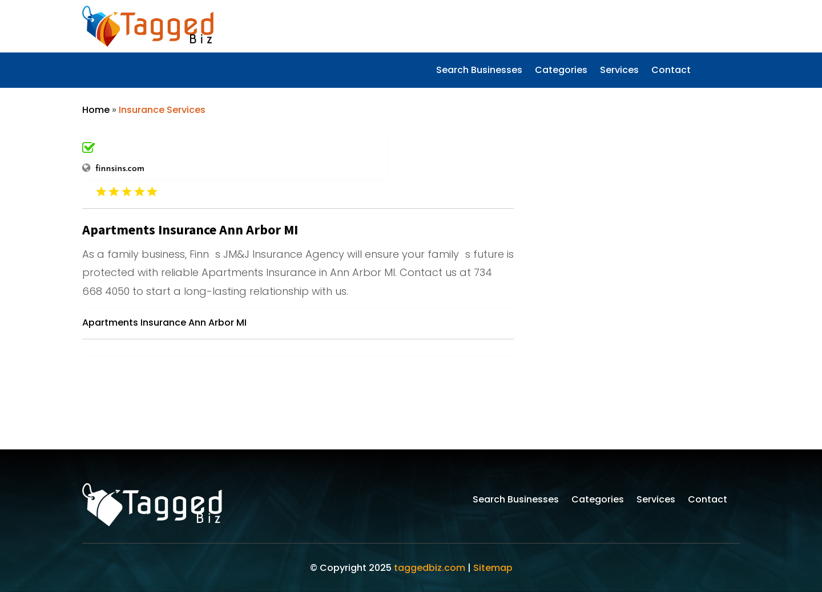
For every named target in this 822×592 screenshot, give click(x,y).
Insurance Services (162, 109)
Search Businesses (479, 71)
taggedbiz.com (429, 567)
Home (96, 109)
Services (619, 71)
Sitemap (493, 567)
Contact (671, 71)
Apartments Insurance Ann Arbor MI (164, 322)
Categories (561, 71)
